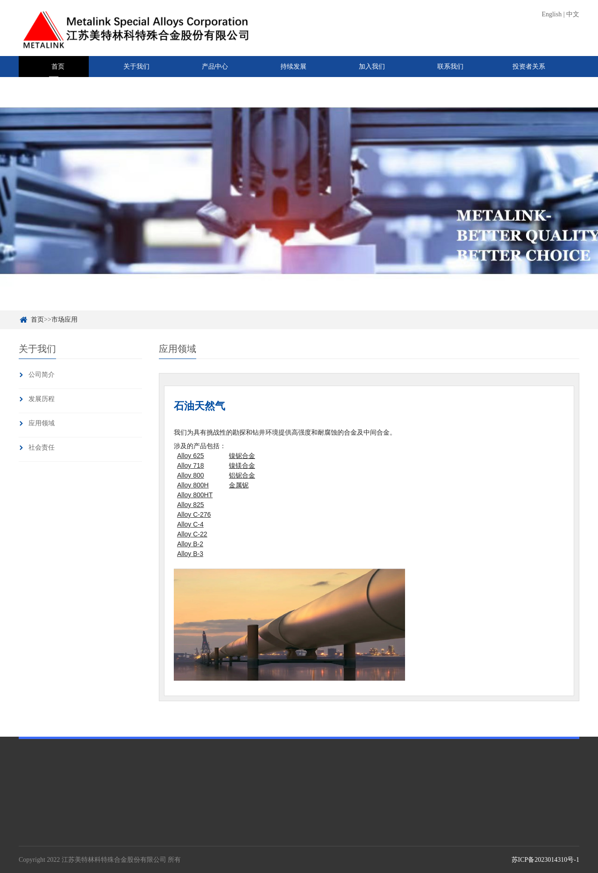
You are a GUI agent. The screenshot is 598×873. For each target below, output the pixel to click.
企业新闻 (277, 840)
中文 (572, 14)
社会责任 (41, 447)
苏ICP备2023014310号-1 (545, 859)
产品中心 (215, 66)
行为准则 (191, 840)
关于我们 (136, 66)
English (551, 14)
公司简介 (41, 374)
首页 (57, 66)
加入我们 (372, 66)
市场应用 (64, 319)
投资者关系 (529, 66)
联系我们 (450, 66)
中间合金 (97, 840)
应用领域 (41, 423)
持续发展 (293, 66)
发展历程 (41, 398)
